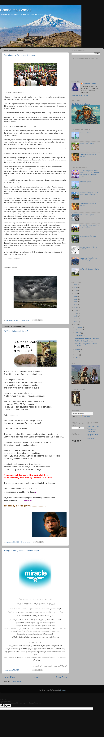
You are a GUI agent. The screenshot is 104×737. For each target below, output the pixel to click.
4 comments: (25, 320)
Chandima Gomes (15, 10)
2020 (75, 302)
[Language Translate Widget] (82, 413)
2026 (75, 285)
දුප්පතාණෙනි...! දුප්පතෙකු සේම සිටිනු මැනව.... (88, 259)
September (79, 335)
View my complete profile (80, 95)
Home (35, 677)
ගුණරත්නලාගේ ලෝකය (88, 236)
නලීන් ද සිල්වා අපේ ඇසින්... (89, 269)
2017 (75, 310)
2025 (75, 287)
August (78, 349)
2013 (75, 322)
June (77, 355)
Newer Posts (9, 677)
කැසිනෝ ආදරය (85, 132)
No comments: (26, 542)
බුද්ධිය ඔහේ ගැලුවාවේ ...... (89, 214)
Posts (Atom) (17, 681)
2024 (75, 290)
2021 (75, 299)
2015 (75, 316)
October (78, 333)
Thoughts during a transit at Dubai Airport (21, 551)
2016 (75, 313)
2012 (75, 324)
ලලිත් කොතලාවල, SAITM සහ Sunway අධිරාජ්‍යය (89, 193)
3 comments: (25, 670)
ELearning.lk (92, 438)
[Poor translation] (7, 705)
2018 (75, 307)
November (79, 330)
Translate (85, 416)
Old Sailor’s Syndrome (81, 104)
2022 (75, 296)
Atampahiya (91, 431)
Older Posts (61, 677)
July (77, 352)
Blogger (62, 690)
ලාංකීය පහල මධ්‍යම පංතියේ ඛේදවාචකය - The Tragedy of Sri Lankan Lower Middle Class (90, 173)
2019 (75, 304)
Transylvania (92, 429)
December (79, 327)
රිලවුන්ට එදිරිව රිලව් (87, 143)
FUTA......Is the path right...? (16, 331)
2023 (75, 293)
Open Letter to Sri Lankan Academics (20, 55)
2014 (75, 319)
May (77, 357)
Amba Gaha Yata (93, 426)
